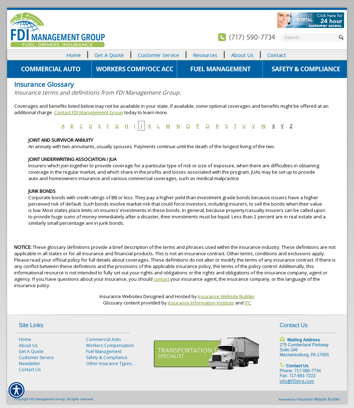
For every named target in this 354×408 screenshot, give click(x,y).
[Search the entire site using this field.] (309, 37)
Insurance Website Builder (226, 296)
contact (161, 279)
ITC (248, 303)
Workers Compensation (110, 345)
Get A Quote (31, 351)
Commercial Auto (103, 339)
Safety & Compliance (106, 357)
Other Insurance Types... (110, 364)
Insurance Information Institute (201, 303)
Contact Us (30, 370)
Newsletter (29, 364)
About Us (28, 345)
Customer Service (36, 357)
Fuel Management (103, 351)
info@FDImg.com (297, 381)
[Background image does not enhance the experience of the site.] (177, 55)
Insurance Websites (120, 296)
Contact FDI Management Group (88, 112)
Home (25, 339)
